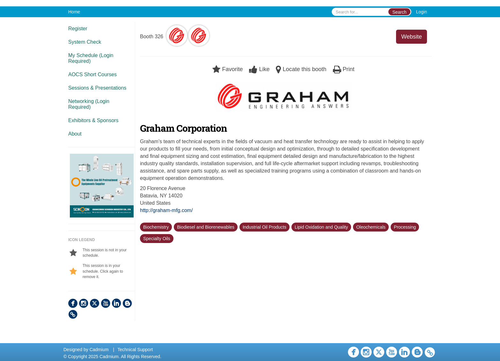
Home (74, 11)
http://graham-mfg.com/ (166, 210)
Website (411, 36)
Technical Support (135, 349)
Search (399, 12)
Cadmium (99, 349)
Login (421, 11)
